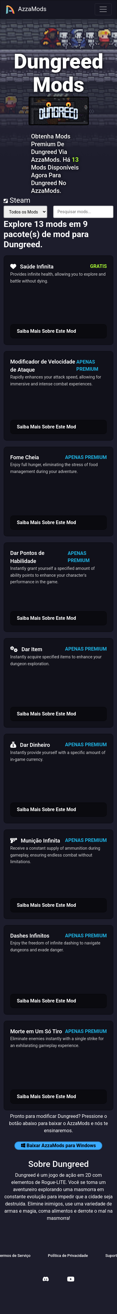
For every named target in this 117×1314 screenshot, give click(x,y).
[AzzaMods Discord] (45, 1280)
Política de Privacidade (68, 1255)
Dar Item (26, 649)
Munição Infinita (35, 840)
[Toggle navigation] (103, 9)
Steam (17, 200)
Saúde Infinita (32, 266)
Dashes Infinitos (29, 936)
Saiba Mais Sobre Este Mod (46, 331)
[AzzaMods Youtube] (70, 1279)
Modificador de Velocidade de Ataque (42, 365)
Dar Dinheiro (30, 744)
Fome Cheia (24, 457)
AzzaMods (25, 9)
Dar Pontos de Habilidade (27, 557)
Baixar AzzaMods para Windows (58, 1145)
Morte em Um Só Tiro (36, 1031)
